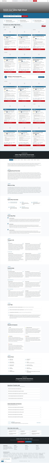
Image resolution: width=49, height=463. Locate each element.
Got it (2, 461)
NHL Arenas (16, 455)
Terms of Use (26, 449)
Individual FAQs (27, 446)
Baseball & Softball (13, 453)
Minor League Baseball (24, 455)
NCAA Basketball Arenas (5, 456)
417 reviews (27, 133)
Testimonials (15, 449)
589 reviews (41, 89)
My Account (37, 449)
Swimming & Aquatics (30, 453)
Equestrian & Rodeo (15, 454)
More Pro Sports (36, 455)
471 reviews (40, 61)
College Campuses (20, 456)
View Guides (15, 447)
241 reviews (26, 37)
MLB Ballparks (12, 455)
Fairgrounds (37, 456)
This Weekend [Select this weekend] (14, 14)
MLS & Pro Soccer (19, 455)
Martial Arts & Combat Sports (20, 454)
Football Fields (17, 453)
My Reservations (38, 448)
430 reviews (39, 134)
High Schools (9, 8)
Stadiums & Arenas (6, 454)
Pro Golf (33, 455)
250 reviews (12, 133)
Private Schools (36, 454)
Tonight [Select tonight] (7, 14)
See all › (8, 47)
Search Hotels (24, 16)
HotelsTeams (4, 0)
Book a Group (37, 447)
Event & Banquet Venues (41, 456)
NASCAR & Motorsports (29, 455)
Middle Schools (32, 454)
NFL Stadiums (4, 455)
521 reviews (25, 90)
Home (3, 8)
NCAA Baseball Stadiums (11, 456)
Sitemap (29, 461)
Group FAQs (26, 447)
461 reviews (41, 38)
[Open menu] (0, 1)
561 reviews (12, 60)
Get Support (37, 446)
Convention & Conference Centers (31, 456)
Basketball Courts (21, 453)
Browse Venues (6, 8)
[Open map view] (41, 26)
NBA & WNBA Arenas (9, 455)
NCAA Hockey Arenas (16, 456)
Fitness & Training (25, 454)
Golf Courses (40, 453)
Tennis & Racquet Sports (35, 453)
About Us (15, 448)
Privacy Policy (26, 448)
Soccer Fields (10, 453)
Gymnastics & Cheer (10, 454)
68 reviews (12, 37)
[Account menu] (47, 1)
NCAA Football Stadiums (41, 455)
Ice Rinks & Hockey (25, 453)
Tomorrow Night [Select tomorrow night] (10, 14)
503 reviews (27, 61)
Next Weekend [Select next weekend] (18, 14)
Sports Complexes (43, 453)
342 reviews (12, 90)
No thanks (5, 461)
